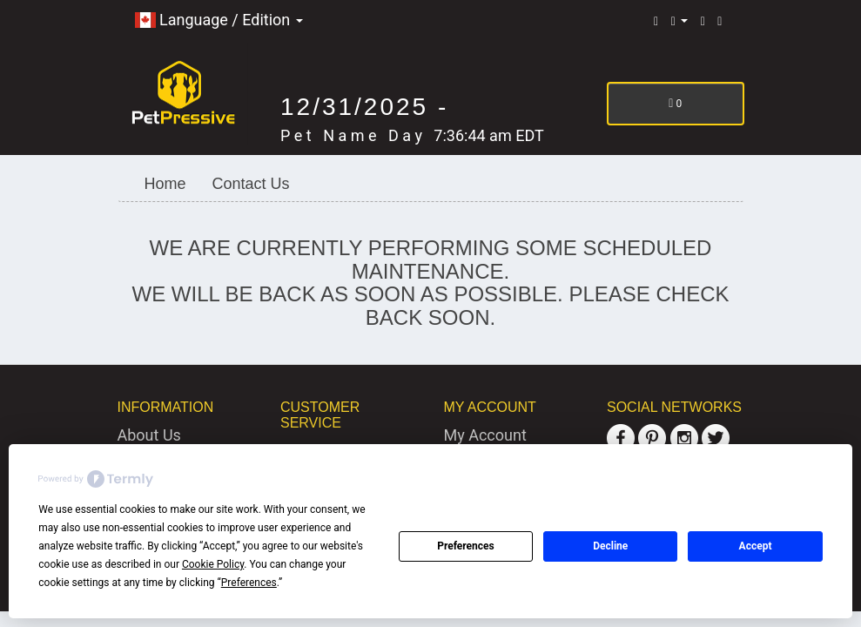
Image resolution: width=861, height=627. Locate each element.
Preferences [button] (249, 582)
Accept (755, 546)
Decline (610, 546)
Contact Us (251, 183)
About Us (149, 435)
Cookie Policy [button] (213, 564)
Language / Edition (219, 19)
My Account (485, 435)
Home (165, 183)
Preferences (465, 546)
